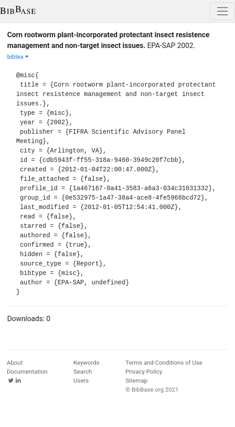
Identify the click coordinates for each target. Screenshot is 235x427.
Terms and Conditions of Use (164, 362)
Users (81, 380)
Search (83, 371)
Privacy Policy (144, 371)
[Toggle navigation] (222, 11)
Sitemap (137, 380)
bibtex (18, 56)
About (15, 362)
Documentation (27, 371)
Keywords (87, 362)
